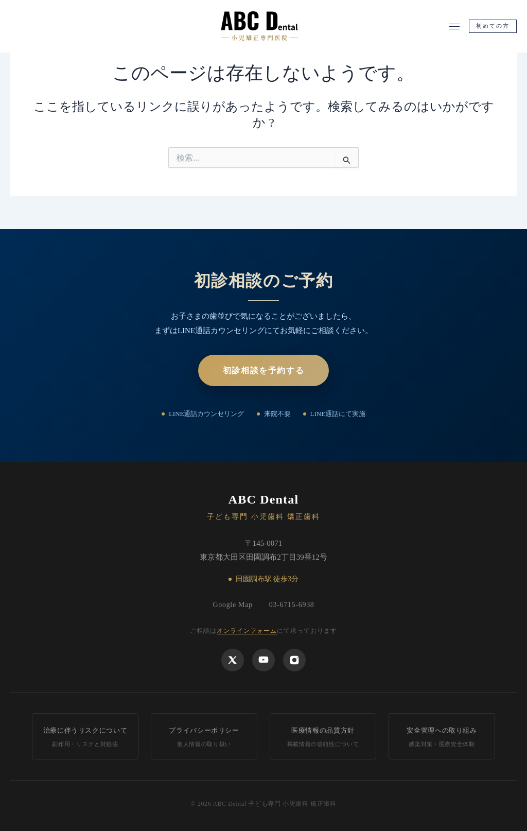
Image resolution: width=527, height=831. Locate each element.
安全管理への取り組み (441, 737)
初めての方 (493, 28)
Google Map (232, 605)
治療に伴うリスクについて (85, 737)
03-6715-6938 (291, 605)
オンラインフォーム (247, 630)
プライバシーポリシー (204, 737)
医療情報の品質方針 (322, 737)
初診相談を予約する (263, 369)
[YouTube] (263, 659)
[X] (232, 659)
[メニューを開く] (454, 28)
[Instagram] (294, 659)
